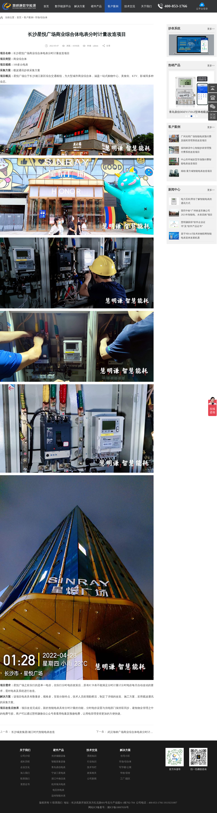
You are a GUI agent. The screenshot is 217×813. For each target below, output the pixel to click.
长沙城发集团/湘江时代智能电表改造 (33, 732)
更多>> (211, 29)
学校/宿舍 (125, 773)
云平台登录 (202, 6)
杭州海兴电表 (58, 784)
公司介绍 (25, 756)
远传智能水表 (58, 795)
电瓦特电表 (58, 790)
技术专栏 (91, 767)
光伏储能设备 (58, 756)
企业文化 (25, 767)
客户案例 (113, 6)
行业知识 (91, 761)
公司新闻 (91, 778)
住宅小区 (125, 756)
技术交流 (129, 6)
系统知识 (91, 756)
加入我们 (25, 773)
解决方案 (79, 6)
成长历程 (25, 761)
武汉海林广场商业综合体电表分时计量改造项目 (130, 732)
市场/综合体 (41, 17)
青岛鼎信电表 (58, 767)
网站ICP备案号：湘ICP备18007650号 (108, 807)
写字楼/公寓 (125, 767)
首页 (46, 6)
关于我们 (146, 6)
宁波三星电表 (58, 773)
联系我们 (25, 778)
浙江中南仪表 (58, 778)
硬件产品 (96, 6)
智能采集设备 (58, 761)
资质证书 (25, 784)
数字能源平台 (63, 6)
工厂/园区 (125, 778)
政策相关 (91, 773)
